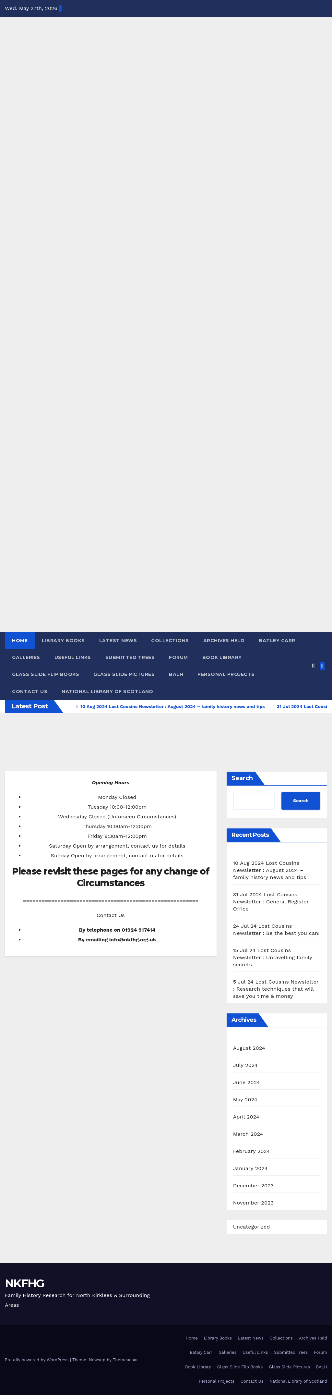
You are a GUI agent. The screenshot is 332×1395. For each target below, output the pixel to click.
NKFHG (24, 1283)
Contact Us (29, 691)
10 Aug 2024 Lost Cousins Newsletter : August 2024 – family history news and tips (269, 870)
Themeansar (125, 1359)
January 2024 (250, 1168)
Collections (170, 640)
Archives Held (224, 640)
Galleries (26, 657)
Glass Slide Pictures (124, 674)
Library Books (63, 640)
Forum (178, 657)
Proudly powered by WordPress (37, 1359)
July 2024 (245, 1065)
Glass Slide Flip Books (45, 674)
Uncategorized (251, 1227)
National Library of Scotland (107, 691)
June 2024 (246, 1082)
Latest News (118, 640)
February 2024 (251, 1151)
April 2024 (246, 1117)
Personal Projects (226, 674)
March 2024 (248, 1134)
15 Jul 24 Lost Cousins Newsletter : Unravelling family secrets (272, 957)
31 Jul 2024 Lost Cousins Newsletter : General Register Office (271, 901)
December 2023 (253, 1185)
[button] (313, 666)
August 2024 (249, 1048)
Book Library (222, 657)
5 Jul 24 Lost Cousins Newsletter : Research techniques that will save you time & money (276, 989)
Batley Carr (277, 640)
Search (242, 778)
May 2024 (245, 1099)
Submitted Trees (130, 657)
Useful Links (72, 657)
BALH (176, 674)
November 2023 (253, 1203)
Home (20, 640)
